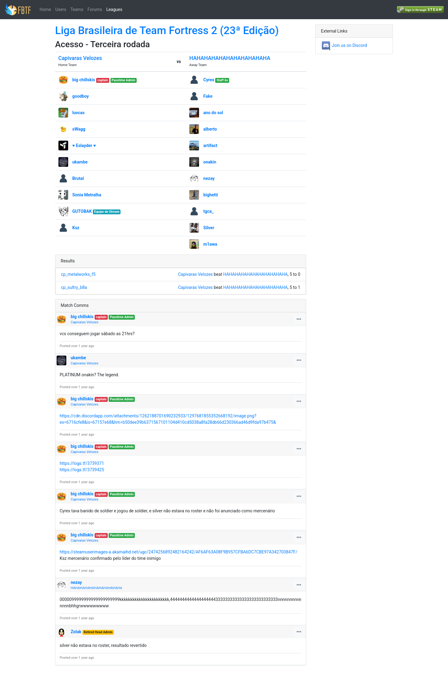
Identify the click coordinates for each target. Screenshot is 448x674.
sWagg (79, 129)
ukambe (80, 162)
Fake (207, 96)
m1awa (210, 244)
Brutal (78, 178)
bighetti (210, 194)
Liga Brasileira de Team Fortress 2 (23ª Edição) (167, 30)
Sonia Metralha (86, 194)
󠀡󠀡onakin (209, 162)
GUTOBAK (82, 211)
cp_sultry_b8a (74, 287)
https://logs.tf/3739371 (82, 463)
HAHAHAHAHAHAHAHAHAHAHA (229, 58)
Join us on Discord (344, 45)
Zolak (76, 631)
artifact (210, 145)
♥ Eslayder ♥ (84, 145)
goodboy (80, 96)
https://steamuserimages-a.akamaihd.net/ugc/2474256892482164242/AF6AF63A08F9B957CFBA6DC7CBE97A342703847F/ (178, 551)
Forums (95, 9)
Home (45, 9)
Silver (208, 227)
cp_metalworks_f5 (78, 274)
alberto (210, 129)
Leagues (114, 9)
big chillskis (83, 79)
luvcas (78, 112)
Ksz (75, 227)
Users (60, 9)
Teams (76, 9)
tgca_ (208, 211)
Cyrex (208, 79)
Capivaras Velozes (80, 58)
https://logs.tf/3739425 (82, 469)
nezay (209, 178)
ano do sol (213, 112)
